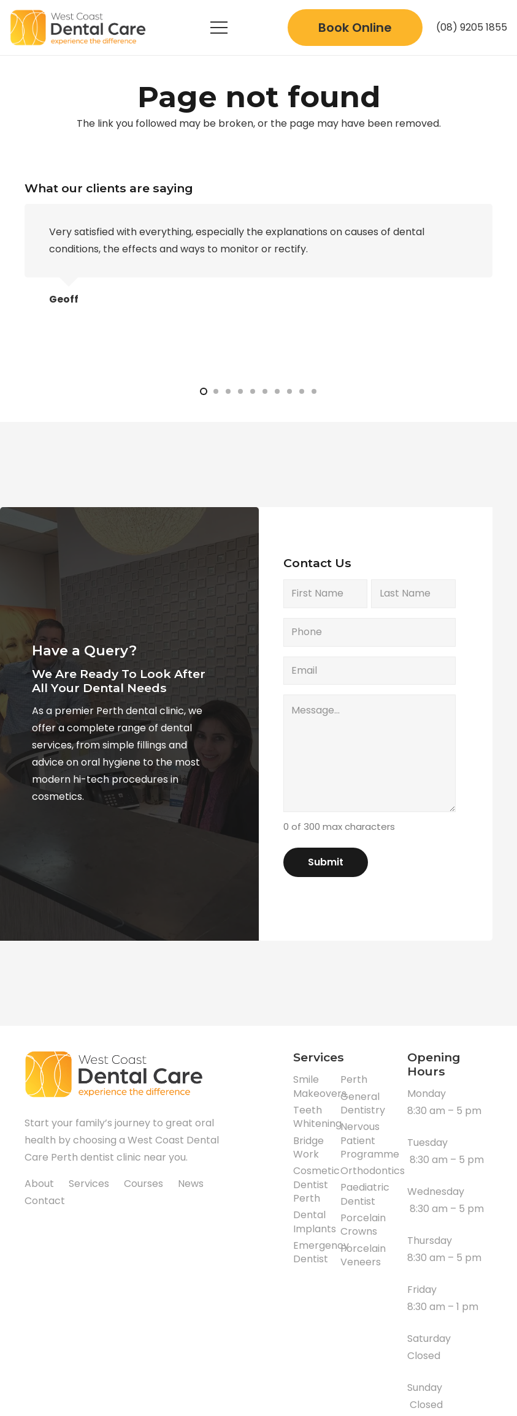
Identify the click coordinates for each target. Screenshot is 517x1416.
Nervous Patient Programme (369, 1140)
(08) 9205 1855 (471, 27)
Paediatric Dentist (364, 1194)
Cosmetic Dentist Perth (316, 1184)
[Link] (80, 27)
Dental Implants (314, 1221)
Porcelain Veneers (363, 1255)
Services (89, 1184)
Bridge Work (308, 1147)
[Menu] (219, 27)
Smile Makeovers (320, 1086)
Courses (143, 1184)
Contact (45, 1201)
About (39, 1184)
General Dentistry (362, 1103)
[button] (203, 391)
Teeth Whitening (317, 1117)
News (191, 1184)
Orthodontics (372, 1171)
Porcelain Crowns (363, 1224)
